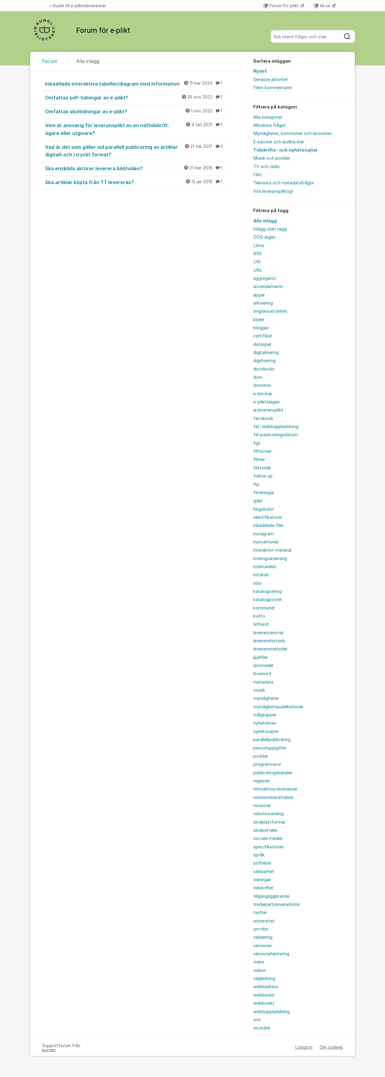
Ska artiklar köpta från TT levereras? (137, 182)
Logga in (304, 1047)
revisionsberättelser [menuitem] (273, 797)
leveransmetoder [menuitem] (270, 649)
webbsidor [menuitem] (264, 995)
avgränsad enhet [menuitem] (270, 311)
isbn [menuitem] (257, 583)
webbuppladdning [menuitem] (271, 1011)
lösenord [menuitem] (262, 673)
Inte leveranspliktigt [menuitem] (273, 191)
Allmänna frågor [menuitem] (269, 125)
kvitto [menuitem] (259, 616)
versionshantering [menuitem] (271, 953)
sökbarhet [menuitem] (263, 871)
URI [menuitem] (257, 262)
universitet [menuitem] (264, 921)
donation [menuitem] (262, 385)
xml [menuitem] (256, 1019)
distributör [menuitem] (264, 369)
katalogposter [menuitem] (267, 599)
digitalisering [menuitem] (266, 352)
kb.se (322, 5)
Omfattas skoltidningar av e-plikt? (137, 111)
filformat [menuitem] (262, 451)
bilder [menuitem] (258, 319)
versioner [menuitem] (262, 945)
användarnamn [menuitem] (268, 286)
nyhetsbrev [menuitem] (264, 723)
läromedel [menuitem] (263, 665)
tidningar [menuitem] (262, 879)
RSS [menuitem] (257, 253)
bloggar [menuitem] (261, 327)
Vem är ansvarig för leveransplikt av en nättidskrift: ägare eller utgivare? (137, 129)
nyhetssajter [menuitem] (266, 731)
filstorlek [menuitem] (262, 468)
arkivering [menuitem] (263, 303)
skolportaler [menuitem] (265, 830)
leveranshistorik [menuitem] (269, 640)
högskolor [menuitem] (263, 509)
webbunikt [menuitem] (264, 1003)
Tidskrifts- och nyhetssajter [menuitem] (285, 150)
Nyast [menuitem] (260, 71)
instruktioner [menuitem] (266, 542)
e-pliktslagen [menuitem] (266, 402)
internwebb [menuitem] (264, 566)
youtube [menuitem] (261, 1028)
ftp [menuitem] (256, 484)
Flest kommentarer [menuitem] (272, 87)
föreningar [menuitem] (263, 492)
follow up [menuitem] (263, 476)
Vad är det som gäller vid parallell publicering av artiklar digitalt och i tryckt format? (137, 150)
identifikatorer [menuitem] (267, 517)
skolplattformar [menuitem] (269, 822)
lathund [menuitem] (260, 624)
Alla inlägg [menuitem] (265, 221)
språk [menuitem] (259, 855)
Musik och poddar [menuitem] (271, 158)
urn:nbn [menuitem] (260, 929)
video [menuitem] (258, 962)
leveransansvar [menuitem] (268, 632)
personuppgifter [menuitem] (269, 748)
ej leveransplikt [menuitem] (268, 410)
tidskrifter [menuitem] (263, 888)
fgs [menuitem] (256, 443)
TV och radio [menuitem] (266, 166)
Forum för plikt (281, 5)
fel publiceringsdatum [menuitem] (275, 434)
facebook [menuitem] (263, 418)
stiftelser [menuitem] (262, 863)
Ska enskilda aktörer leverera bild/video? (137, 168)
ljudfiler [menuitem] (260, 657)
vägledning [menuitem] (264, 978)
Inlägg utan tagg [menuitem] (270, 229)
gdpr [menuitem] (258, 500)
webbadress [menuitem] (266, 986)
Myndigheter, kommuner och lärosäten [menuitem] (292, 133)
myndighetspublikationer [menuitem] (278, 706)
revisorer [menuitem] (262, 805)
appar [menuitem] (259, 295)
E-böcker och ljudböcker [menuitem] (278, 142)
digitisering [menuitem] (264, 360)
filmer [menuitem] (259, 459)
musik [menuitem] (259, 690)
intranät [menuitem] (261, 575)
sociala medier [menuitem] (268, 838)
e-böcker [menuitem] (262, 393)
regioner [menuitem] (261, 781)
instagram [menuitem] (263, 534)
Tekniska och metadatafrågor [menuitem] (283, 183)
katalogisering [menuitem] (267, 591)
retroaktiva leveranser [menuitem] (275, 789)
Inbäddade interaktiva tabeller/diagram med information (137, 83)
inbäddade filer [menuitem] (268, 525)
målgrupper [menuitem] (264, 715)
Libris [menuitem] (258, 245)
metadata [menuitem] (263, 682)
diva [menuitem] (257, 377)
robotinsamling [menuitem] (268, 813)
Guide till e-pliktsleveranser (77, 5)
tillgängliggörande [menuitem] (271, 896)
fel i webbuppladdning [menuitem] (275, 426)
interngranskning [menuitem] (270, 558)
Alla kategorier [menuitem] (267, 117)
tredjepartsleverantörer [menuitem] (276, 904)
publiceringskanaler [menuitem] (272, 772)
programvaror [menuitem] (267, 764)
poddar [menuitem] (260, 756)
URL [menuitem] (257, 270)
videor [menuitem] (259, 970)
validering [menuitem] (263, 937)
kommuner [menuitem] (264, 608)
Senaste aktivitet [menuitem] (270, 79)
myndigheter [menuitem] (266, 698)
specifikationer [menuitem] (268, 847)
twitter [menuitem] (260, 912)
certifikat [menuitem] (262, 336)
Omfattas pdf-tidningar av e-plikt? (137, 97)
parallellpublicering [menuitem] (272, 739)
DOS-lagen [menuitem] (264, 237)
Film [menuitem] (257, 174)
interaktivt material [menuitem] (272, 550)
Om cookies (331, 1047)
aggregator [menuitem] (264, 278)
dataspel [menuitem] (262, 344)
